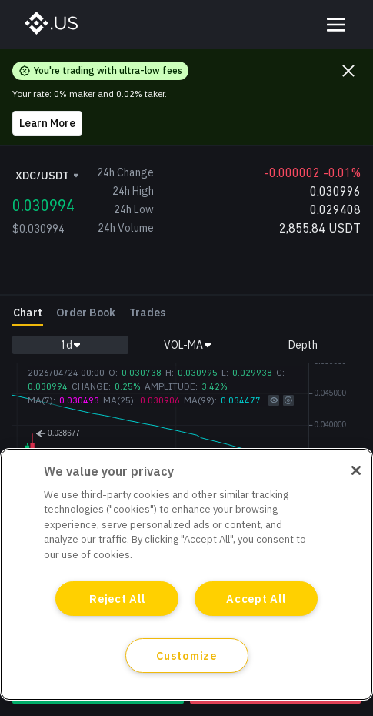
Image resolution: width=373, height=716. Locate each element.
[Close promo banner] (348, 71)
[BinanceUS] (59, 24)
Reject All (117, 598)
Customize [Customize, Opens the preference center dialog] (186, 655)
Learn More (47, 123)
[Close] (356, 470)
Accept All (255, 598)
